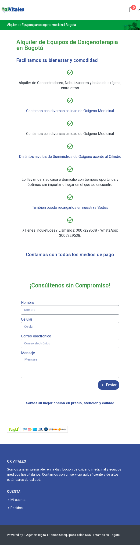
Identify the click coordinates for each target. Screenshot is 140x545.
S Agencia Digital (35, 535)
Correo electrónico (36, 336)
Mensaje (28, 353)
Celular (26, 319)
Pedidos (17, 508)
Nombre (27, 302)
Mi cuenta (18, 500)
